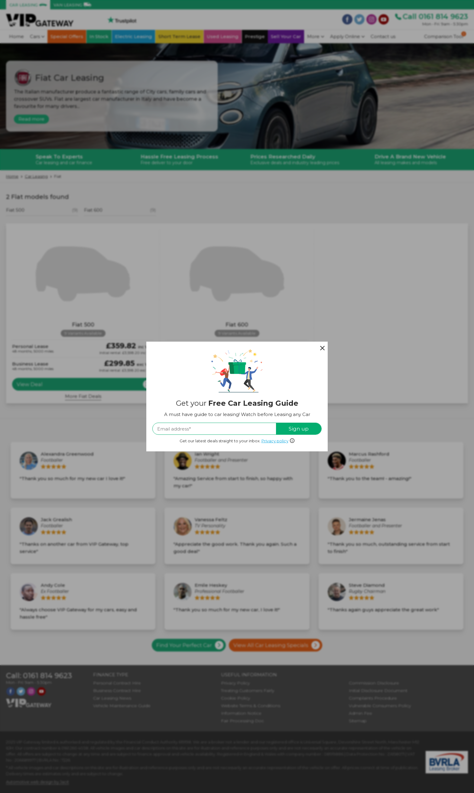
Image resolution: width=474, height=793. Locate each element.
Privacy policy (274, 440)
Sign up (299, 429)
